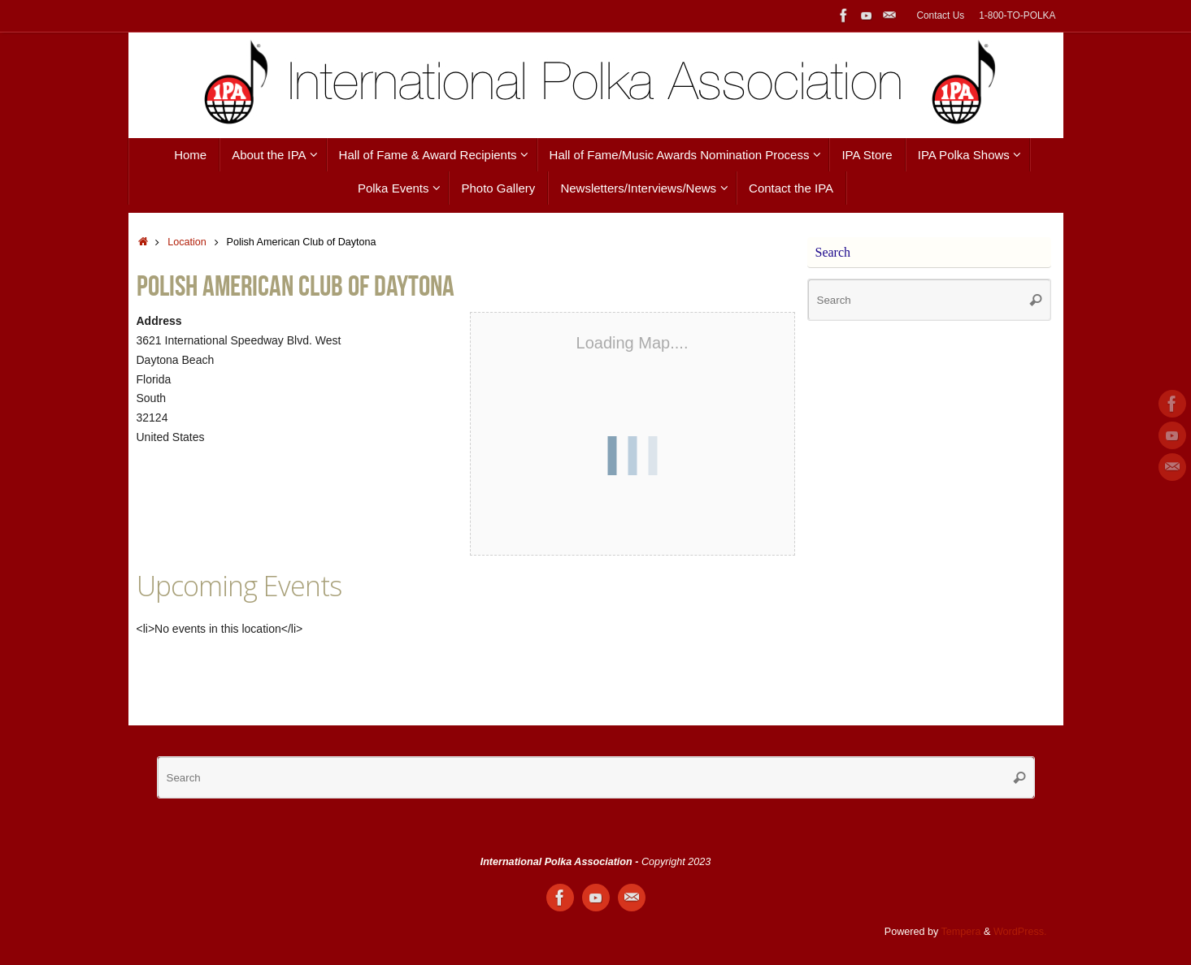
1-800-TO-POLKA (1017, 15)
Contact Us (940, 15)
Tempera (961, 931)
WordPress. (1020, 931)
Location (186, 242)
